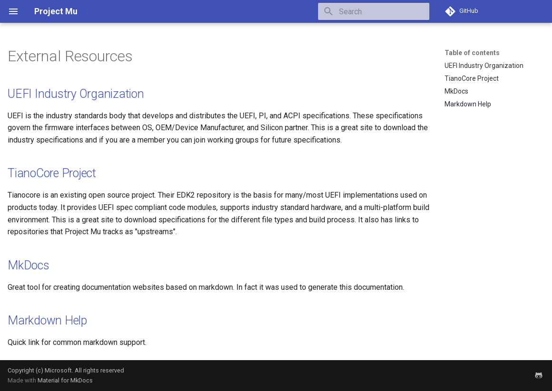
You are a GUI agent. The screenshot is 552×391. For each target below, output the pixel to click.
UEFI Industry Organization (76, 94)
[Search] (373, 11)
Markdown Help (47, 320)
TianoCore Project (52, 173)
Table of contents (472, 53)
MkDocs (28, 265)
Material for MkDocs (65, 380)
